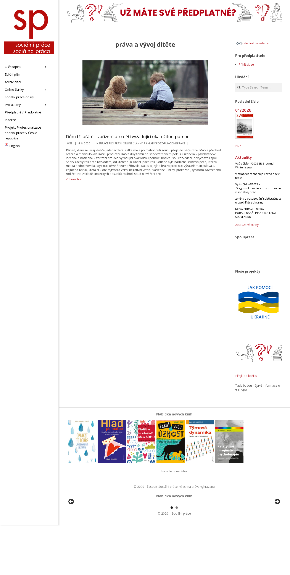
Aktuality (243, 157)
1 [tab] (172, 557)
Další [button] (277, 526)
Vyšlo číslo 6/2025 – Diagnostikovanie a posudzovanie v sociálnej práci (258, 188)
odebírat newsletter (252, 43)
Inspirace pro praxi (109, 143)
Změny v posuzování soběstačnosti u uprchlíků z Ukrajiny (258, 200)
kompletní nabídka (174, 471)
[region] (174, 528)
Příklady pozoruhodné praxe (164, 143)
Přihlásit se (246, 64)
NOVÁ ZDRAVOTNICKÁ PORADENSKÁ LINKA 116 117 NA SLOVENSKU (255, 213)
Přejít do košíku (246, 376)
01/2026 (243, 110)
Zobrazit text (74, 179)
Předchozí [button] (71, 526)
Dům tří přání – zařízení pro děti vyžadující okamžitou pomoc (127, 136)
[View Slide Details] (83, 528)
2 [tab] (177, 557)
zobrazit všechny (247, 225)
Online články (133, 143)
